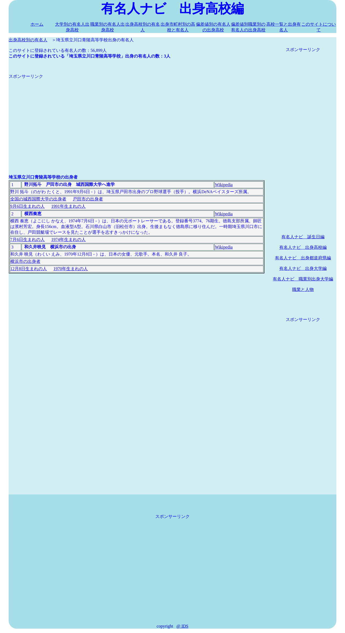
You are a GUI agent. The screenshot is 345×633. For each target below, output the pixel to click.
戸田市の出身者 (88, 199)
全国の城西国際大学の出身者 (38, 199)
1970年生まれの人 (70, 268)
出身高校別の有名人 (28, 40)
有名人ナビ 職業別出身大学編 (303, 279)
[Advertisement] (136, 117)
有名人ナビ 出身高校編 (303, 247)
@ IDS (182, 626)
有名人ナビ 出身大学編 (303, 268)
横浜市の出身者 (25, 261)
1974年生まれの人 (68, 239)
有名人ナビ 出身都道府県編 (303, 258)
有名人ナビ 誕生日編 (303, 237)
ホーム (36, 24)
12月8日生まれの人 (28, 268)
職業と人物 (303, 289)
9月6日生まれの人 (27, 206)
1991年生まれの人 (68, 206)
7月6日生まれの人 (27, 239)
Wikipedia (224, 184)
